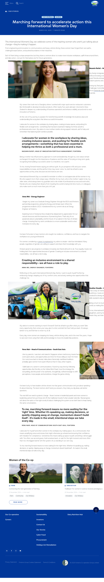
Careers (8, 524)
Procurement (41, 544)
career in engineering (44, 243)
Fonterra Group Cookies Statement (31, 566)
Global (58, 17)
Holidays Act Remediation (46, 549)
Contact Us (40, 529)
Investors (40, 524)
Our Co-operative (12, 519)
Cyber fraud (41, 539)
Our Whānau (48, 17)
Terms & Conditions (52, 566)
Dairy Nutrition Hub (75, 519)
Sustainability (41, 519)
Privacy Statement (11, 566)
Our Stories (40, 534)
